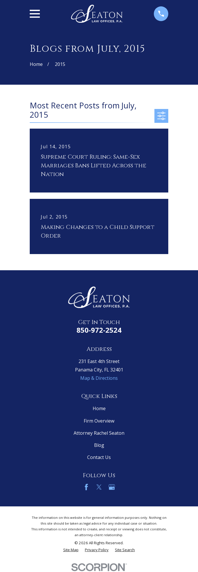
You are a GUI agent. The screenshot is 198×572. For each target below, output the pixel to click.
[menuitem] (71, 550)
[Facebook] (86, 487)
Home (99, 408)
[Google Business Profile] (112, 487)
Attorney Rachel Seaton (99, 433)
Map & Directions (99, 378)
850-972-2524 (99, 330)
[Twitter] (99, 487)
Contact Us (99, 457)
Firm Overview (99, 421)
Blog (99, 445)
